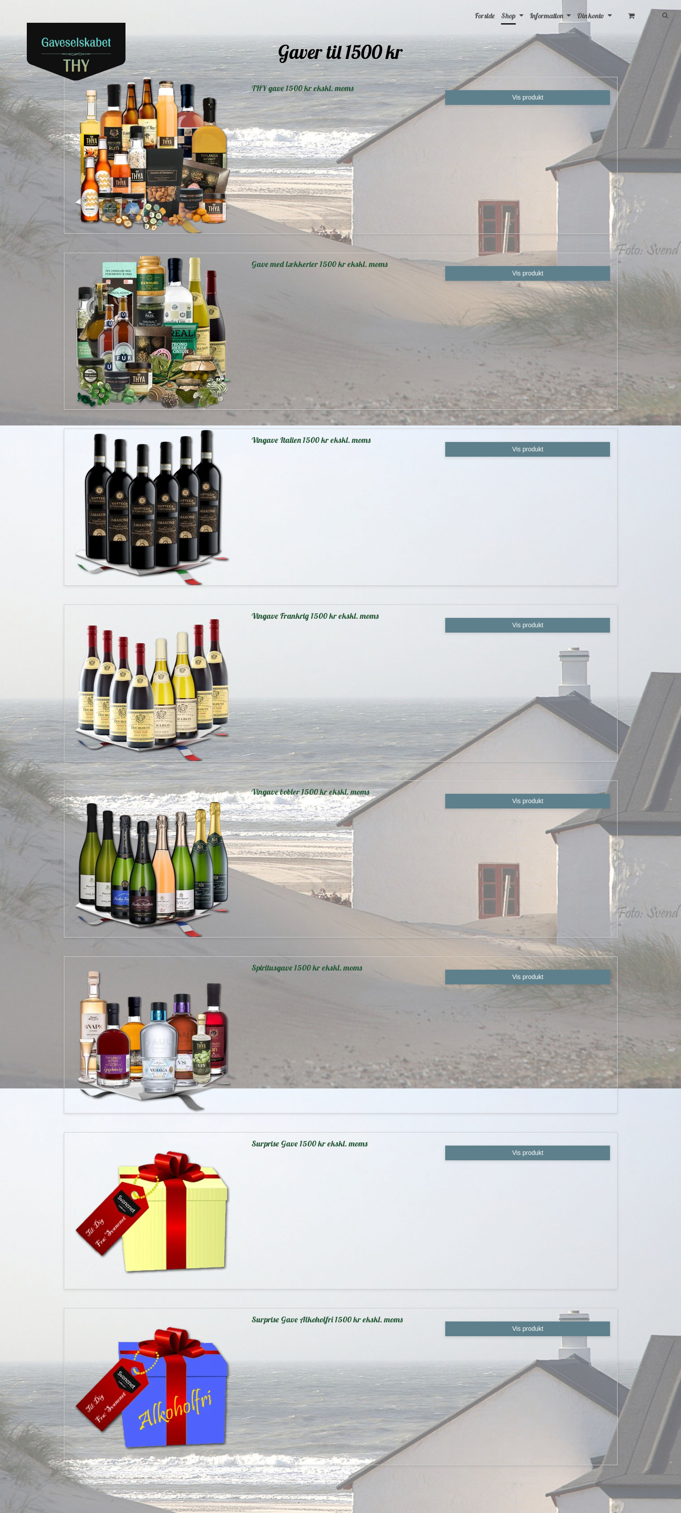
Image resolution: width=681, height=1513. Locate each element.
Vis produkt (527, 97)
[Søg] (662, 14)
